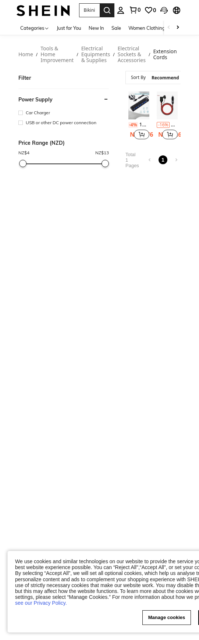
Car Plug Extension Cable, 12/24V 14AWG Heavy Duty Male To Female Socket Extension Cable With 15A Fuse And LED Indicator (167, 125)
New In (96, 28)
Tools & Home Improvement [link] (57, 55)
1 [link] (162, 160)
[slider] (22, 163)
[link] (150, 10)
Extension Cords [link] (165, 54)
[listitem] (138, 116)
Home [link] (25, 54)
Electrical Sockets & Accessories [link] (132, 55)
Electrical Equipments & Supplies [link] (95, 55)
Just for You (69, 28)
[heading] (63, 110)
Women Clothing (146, 28)
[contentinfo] (133, 125)
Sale (116, 28)
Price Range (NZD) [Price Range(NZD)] (41, 143)
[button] (141, 134)
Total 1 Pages (132, 160)
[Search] (107, 10)
